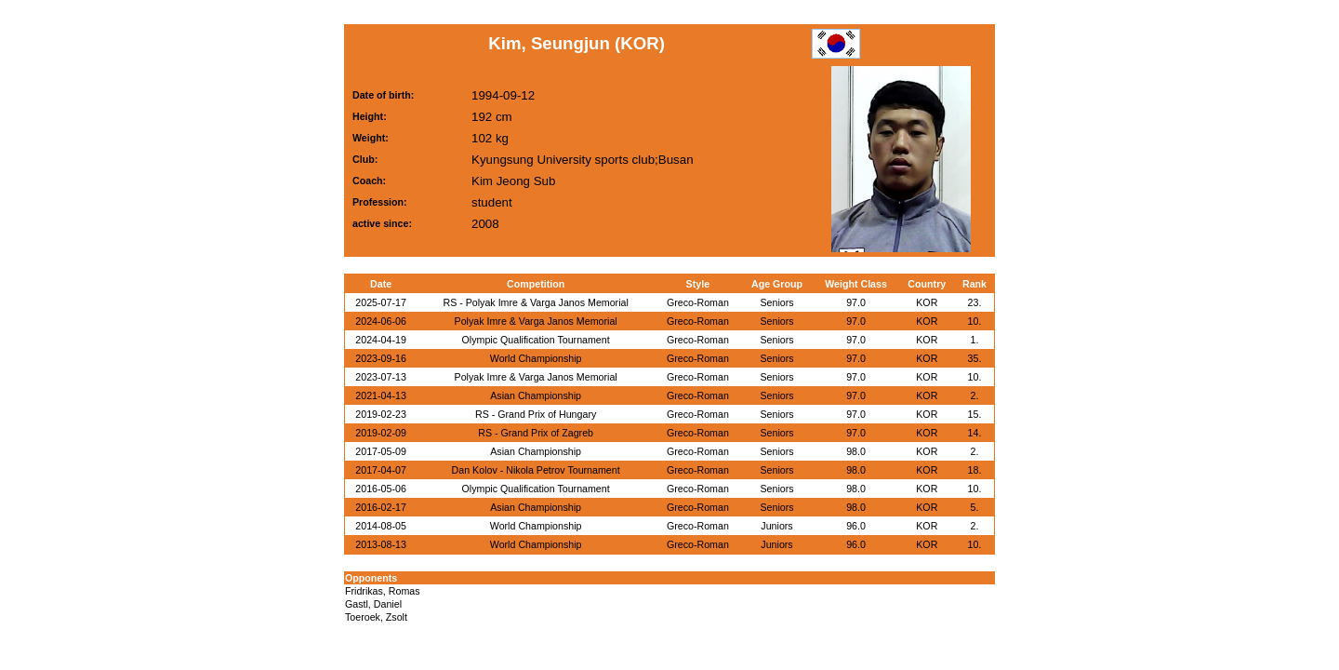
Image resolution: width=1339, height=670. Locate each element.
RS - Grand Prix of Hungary (535, 414)
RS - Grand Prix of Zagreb (535, 432)
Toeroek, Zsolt (376, 617)
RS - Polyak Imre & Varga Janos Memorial (535, 302)
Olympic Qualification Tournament (536, 339)
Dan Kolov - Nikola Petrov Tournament (536, 470)
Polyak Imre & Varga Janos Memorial (536, 321)
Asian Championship (535, 395)
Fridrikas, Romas (382, 590)
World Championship (536, 358)
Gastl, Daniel (373, 604)
